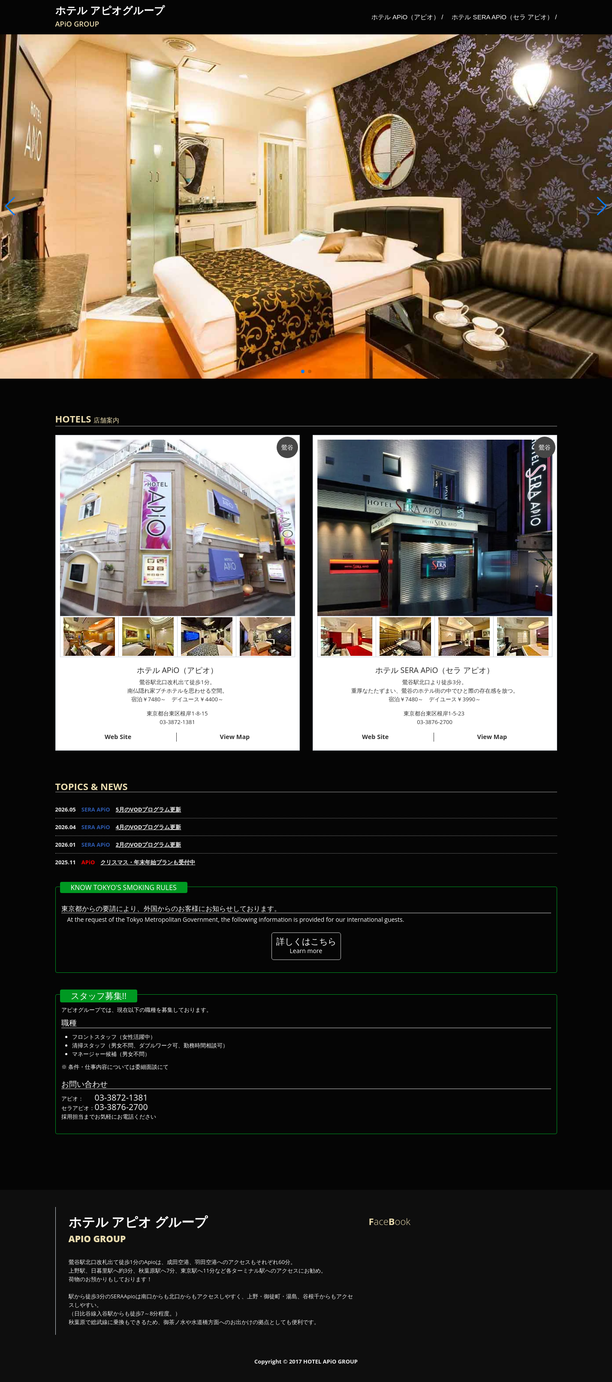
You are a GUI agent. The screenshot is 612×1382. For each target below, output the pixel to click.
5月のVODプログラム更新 (148, 809)
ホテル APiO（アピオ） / (407, 17)
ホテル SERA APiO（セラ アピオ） (434, 670)
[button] (602, 206)
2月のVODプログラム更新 (148, 844)
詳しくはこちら (306, 945)
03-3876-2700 (121, 1107)
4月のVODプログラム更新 (148, 827)
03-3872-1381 (121, 1097)
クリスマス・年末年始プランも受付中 (147, 862)
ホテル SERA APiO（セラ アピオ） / (504, 17)
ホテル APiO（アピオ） (177, 670)
